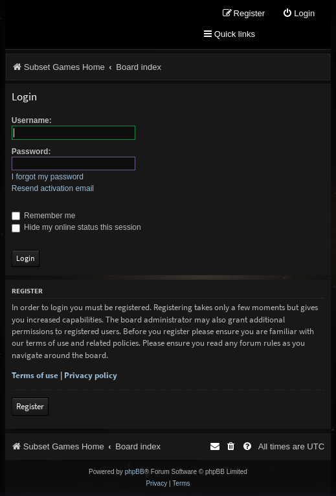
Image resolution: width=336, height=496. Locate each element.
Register (30, 406)
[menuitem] (298, 14)
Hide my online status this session (76, 227)
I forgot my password (48, 176)
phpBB (134, 471)
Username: (32, 120)
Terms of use (35, 375)
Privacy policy (90, 375)
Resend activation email (53, 188)
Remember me (44, 215)
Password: (31, 151)
